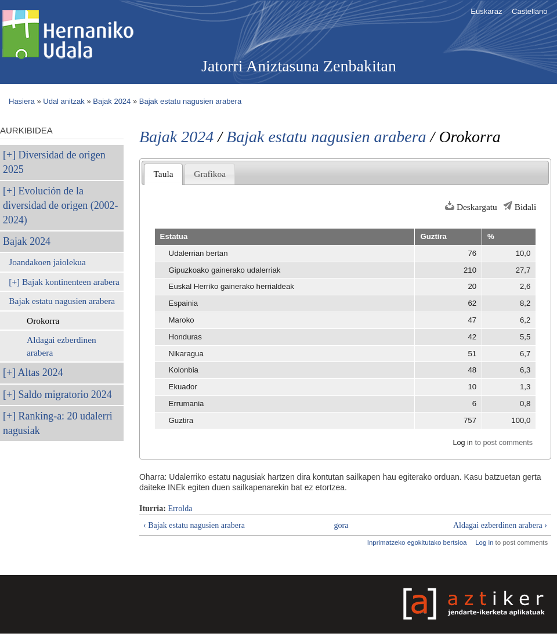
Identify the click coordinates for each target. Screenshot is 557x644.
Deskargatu (477, 207)
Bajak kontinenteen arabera (71, 282)
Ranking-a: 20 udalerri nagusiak (58, 423)
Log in (462, 443)
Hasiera (22, 101)
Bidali (526, 207)
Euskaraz (486, 11)
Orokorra (43, 320)
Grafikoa (210, 174)
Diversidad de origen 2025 (54, 162)
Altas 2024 (40, 372)
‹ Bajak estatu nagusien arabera (194, 525)
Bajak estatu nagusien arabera (190, 101)
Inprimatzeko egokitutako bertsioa (417, 542)
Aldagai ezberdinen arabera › (500, 525)
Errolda (180, 508)
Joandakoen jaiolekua (47, 262)
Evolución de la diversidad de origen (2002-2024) (60, 205)
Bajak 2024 (112, 101)
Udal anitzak (64, 101)
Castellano (529, 11)
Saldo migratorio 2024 (65, 394)
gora (341, 525)
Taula (163, 174)
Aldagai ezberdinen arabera (61, 346)
